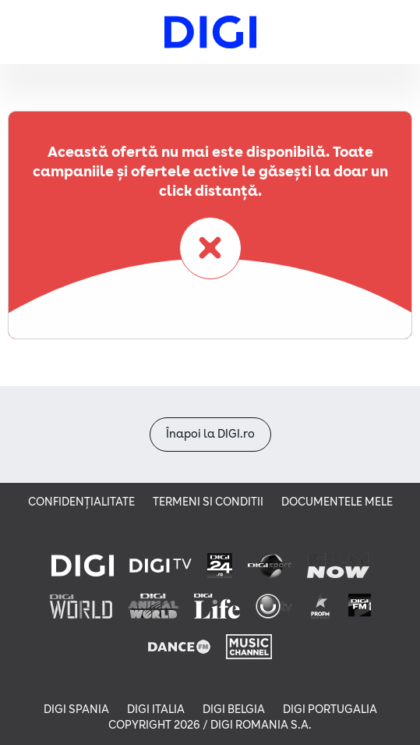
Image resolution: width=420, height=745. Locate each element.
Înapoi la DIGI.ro (210, 434)
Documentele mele (337, 502)
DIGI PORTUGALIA (330, 709)
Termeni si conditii (208, 502)
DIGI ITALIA (156, 709)
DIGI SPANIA (76, 709)
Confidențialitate (81, 502)
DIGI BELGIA (234, 709)
